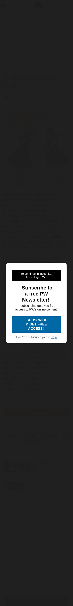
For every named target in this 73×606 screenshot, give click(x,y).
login (54, 337)
